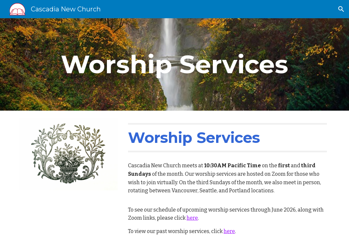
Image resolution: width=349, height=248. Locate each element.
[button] (341, 9)
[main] (174, 64)
